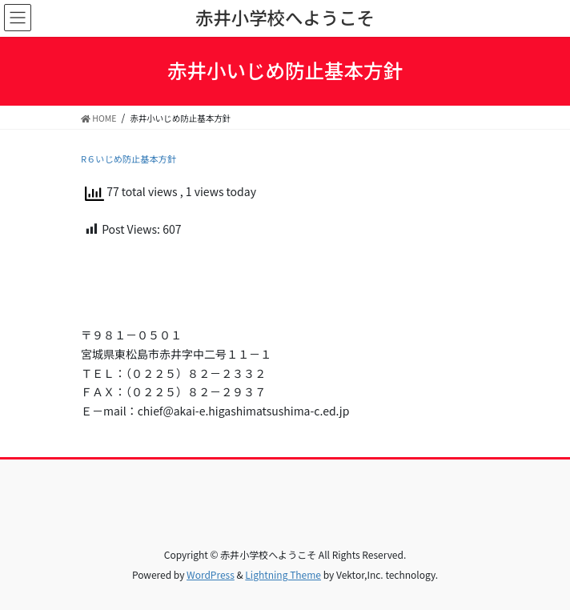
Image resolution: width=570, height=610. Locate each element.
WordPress (211, 574)
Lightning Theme (283, 574)
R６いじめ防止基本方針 (128, 158)
